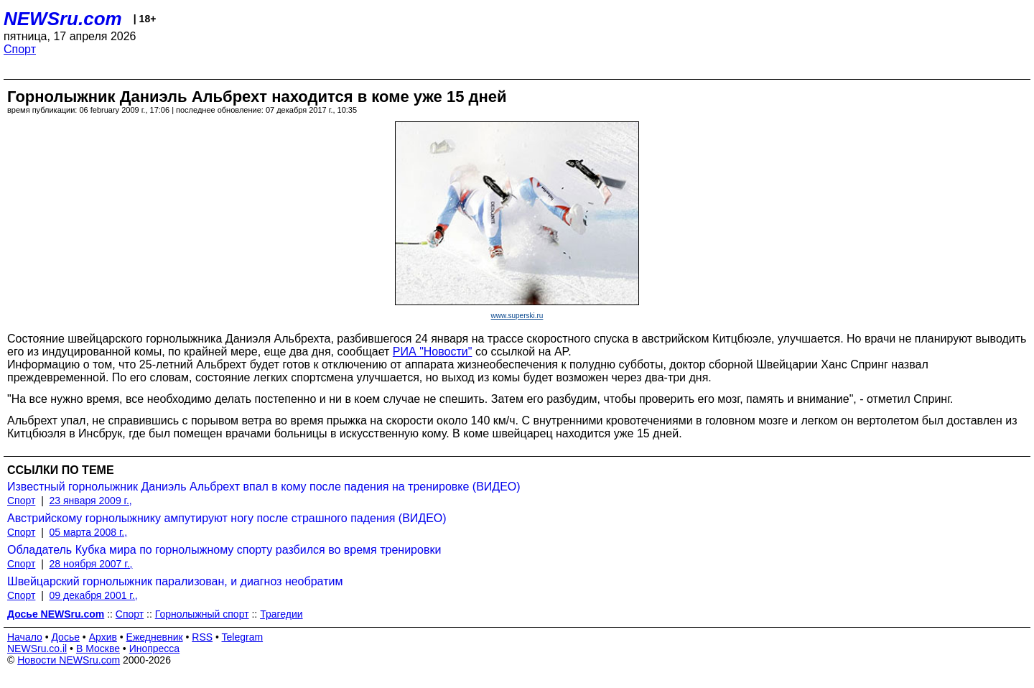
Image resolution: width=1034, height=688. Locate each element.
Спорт (20, 49)
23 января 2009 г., (91, 500)
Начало (24, 637)
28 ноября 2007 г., (91, 564)
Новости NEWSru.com (68, 660)
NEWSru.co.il (37, 648)
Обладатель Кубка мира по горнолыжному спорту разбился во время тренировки (224, 550)
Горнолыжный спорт (202, 614)
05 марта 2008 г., (89, 532)
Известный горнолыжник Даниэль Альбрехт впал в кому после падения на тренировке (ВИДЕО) (264, 486)
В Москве (98, 648)
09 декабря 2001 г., (94, 595)
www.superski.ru (517, 316)
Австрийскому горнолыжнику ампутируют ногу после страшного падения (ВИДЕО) (227, 518)
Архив (103, 637)
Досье (65, 637)
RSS (202, 637)
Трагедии (281, 614)
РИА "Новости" (432, 351)
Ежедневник (154, 637)
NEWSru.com (63, 18)
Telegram (243, 637)
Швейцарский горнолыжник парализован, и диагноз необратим (175, 581)
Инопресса (154, 648)
